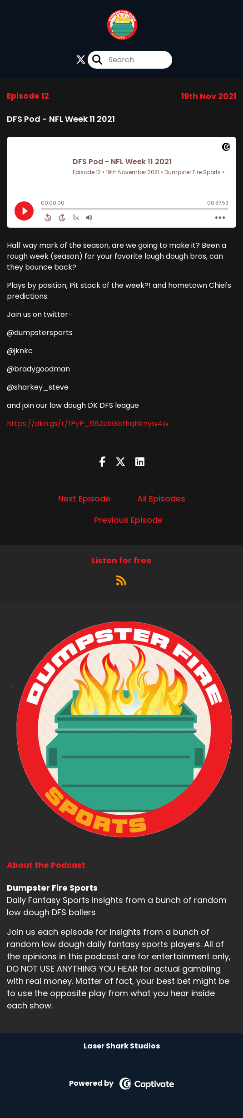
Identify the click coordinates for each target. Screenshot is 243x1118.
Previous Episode (128, 520)
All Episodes (161, 498)
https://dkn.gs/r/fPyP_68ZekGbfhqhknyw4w (88, 423)
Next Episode (84, 498)
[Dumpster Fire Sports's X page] (81, 60)
